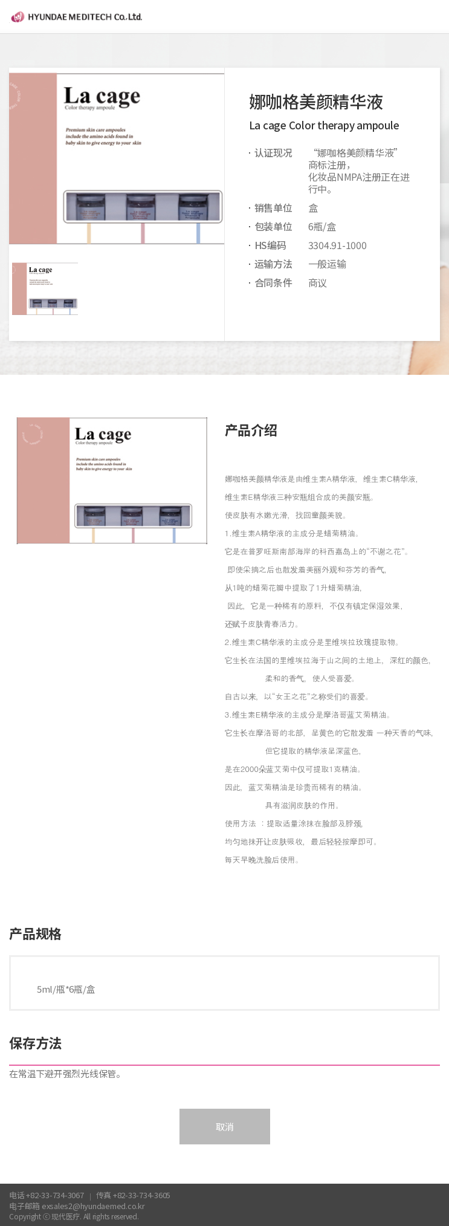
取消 (225, 1126)
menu (432, 16)
